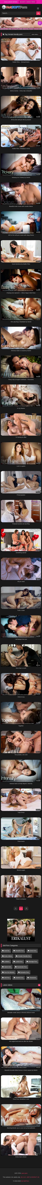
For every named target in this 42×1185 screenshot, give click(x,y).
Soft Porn (7, 977)
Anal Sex (7, 950)
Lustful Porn (19, 961)
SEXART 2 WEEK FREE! (27, 2)
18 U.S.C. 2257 (25, 1177)
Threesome (32, 977)
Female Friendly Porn (24, 956)
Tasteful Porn (19, 977)
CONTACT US (35, 1177)
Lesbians (7, 961)
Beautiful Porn (19, 950)
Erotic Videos (8, 956)
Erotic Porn (33, 950)
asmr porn (24, 1173)
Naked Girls (7, 967)
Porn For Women (9, 972)
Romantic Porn (24, 972)
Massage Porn (33, 961)
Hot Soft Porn (25, 1181)
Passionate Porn (22, 967)
